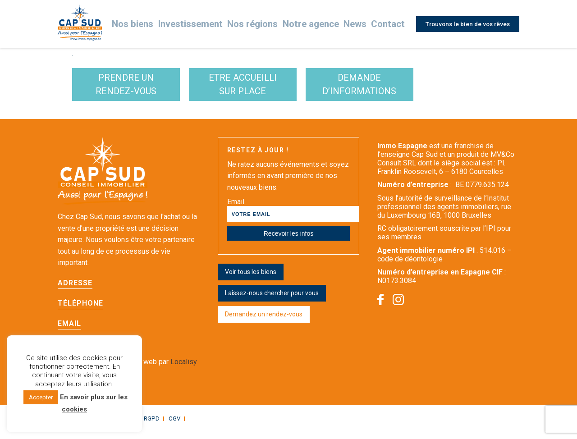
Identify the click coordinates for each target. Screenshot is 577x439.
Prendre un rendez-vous (141, 88)
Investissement (206, 24)
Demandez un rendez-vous (263, 322)
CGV (167, 426)
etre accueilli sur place (288, 88)
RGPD (146, 426)
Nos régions (261, 24)
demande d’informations (434, 88)
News (353, 24)
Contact (386, 24)
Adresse (75, 290)
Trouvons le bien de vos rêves (465, 23)
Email (69, 331)
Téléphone (80, 310)
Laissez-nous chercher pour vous (272, 301)
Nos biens (154, 24)
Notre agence (312, 24)
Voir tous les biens (250, 280)
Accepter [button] (41, 397)
